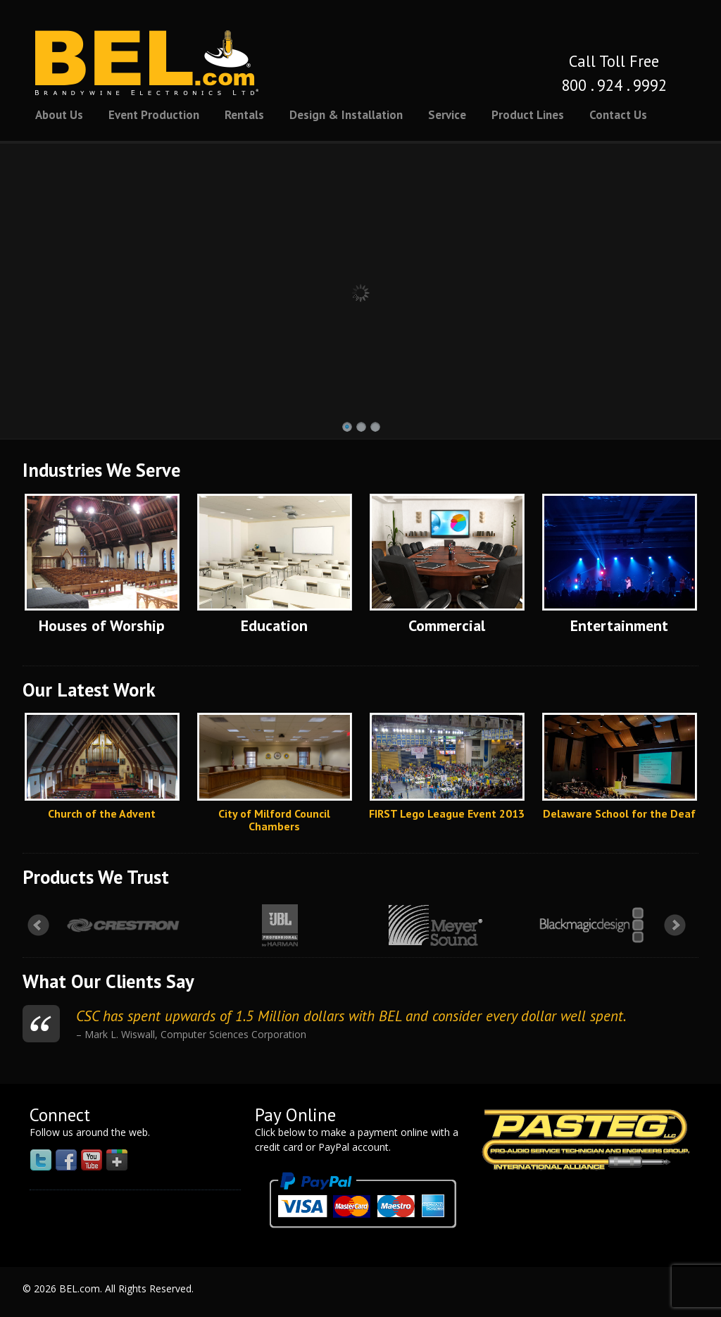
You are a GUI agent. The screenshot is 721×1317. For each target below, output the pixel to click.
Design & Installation (346, 115)
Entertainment (619, 625)
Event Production (153, 115)
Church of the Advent (102, 813)
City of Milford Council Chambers (274, 819)
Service (447, 115)
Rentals (244, 115)
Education (274, 625)
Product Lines (527, 115)
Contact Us (618, 115)
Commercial (446, 625)
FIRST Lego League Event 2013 (447, 813)
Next (675, 925)
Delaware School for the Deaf (619, 813)
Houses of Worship (102, 625)
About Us (59, 115)
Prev (38, 925)
